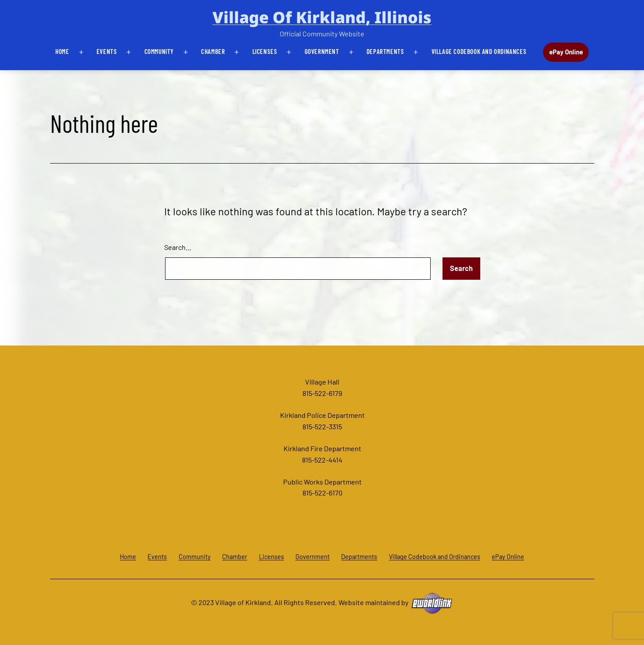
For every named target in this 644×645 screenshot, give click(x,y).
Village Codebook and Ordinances (479, 51)
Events (107, 51)
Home (62, 51)
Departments (385, 51)
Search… (177, 247)
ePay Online (566, 52)
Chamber (213, 51)
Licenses (264, 51)
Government (322, 51)
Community (159, 51)
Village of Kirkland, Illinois (322, 17)
